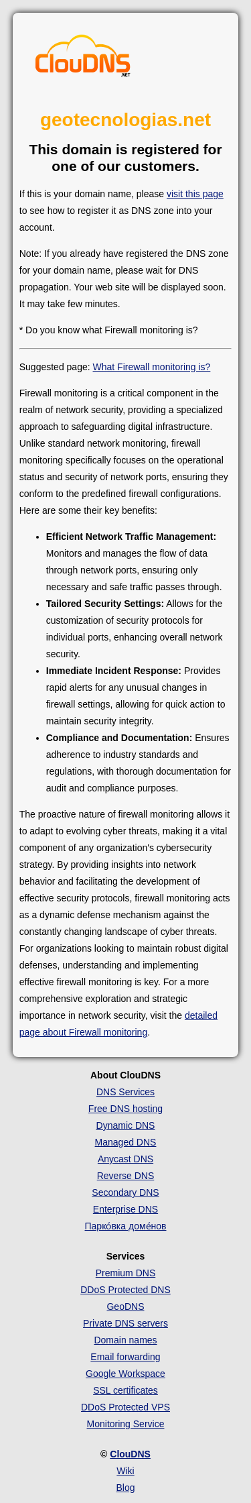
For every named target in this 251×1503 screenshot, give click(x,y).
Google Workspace (125, 1373)
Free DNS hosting (125, 1108)
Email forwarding (125, 1356)
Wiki (125, 1470)
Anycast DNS (125, 1159)
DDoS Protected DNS (125, 1289)
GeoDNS (125, 1306)
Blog (125, 1487)
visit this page (195, 193)
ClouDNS (130, 1454)
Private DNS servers (125, 1323)
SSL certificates (125, 1390)
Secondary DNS (125, 1192)
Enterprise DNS (125, 1209)
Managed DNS (126, 1142)
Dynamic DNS (125, 1125)
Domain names (125, 1340)
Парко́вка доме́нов (126, 1226)
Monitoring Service (126, 1423)
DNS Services (125, 1092)
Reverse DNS (126, 1175)
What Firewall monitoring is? (152, 366)
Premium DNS (125, 1273)
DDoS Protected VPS (125, 1407)
